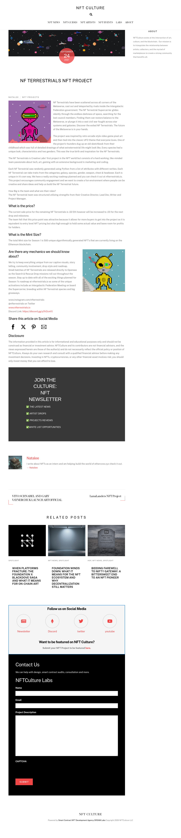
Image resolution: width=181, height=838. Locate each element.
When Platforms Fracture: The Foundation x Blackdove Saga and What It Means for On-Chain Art (26, 577)
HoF (89, 562)
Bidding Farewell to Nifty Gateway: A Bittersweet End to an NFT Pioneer (106, 574)
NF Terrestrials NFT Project (56, 82)
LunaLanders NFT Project (105, 498)
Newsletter (23, 633)
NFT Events (105, 24)
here (87, 650)
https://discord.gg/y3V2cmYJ (37, 313)
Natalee (13, 99)
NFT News (54, 24)
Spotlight (13, 562)
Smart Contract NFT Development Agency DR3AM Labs (81, 822)
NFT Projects (30, 99)
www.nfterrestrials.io (19, 309)
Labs (119, 24)
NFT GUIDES (70, 24)
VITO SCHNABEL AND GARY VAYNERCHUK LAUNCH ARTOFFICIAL (37, 500)
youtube (110, 633)
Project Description (25, 714)
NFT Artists (87, 24)
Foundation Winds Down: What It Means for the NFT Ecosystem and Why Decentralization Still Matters (66, 579)
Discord (52, 633)
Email (18, 702)
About (129, 24)
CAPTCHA (20, 763)
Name (18, 689)
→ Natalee (32, 469)
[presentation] (36, 771)
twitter (81, 633)
